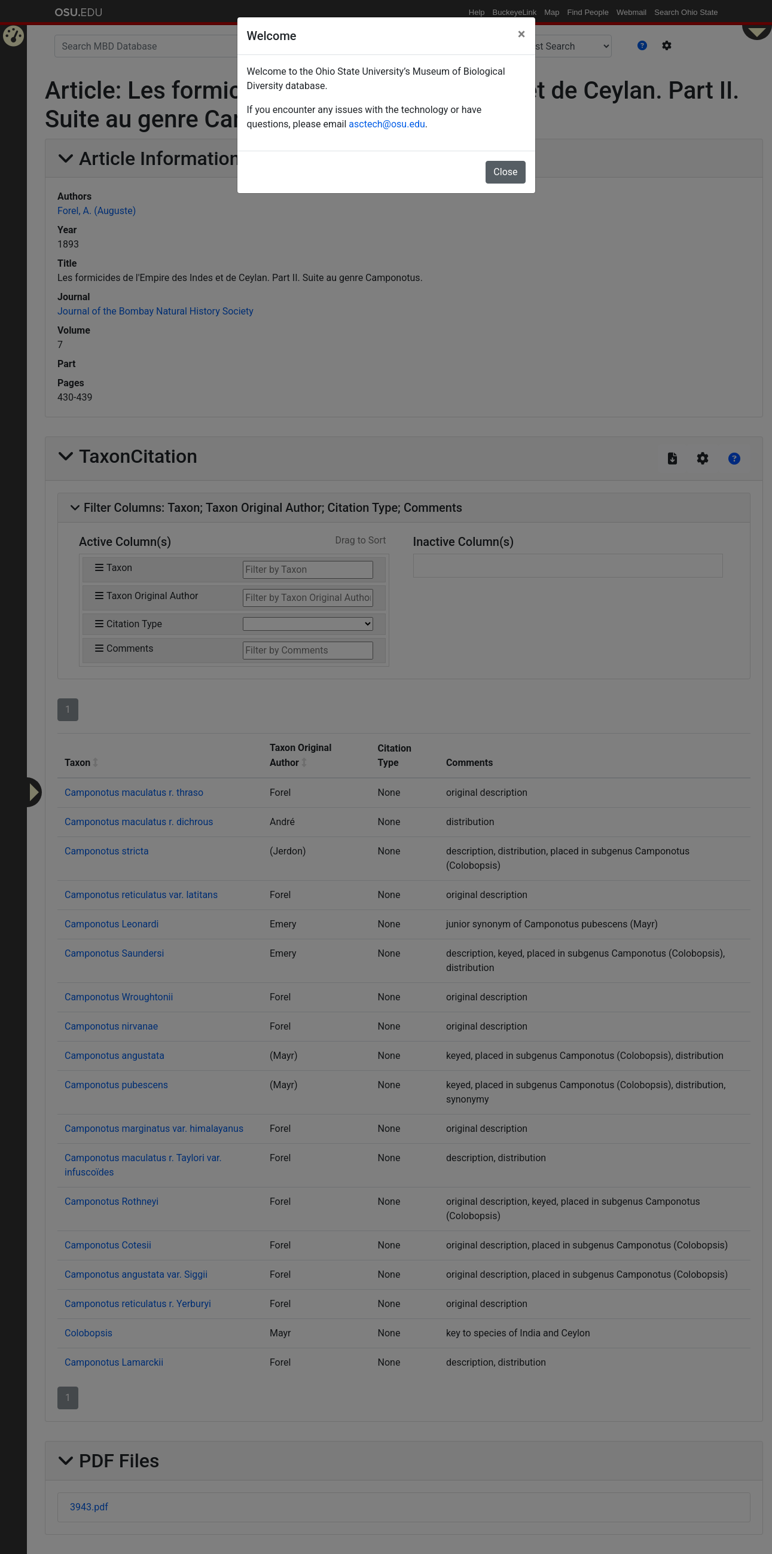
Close (505, 172)
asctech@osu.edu (387, 124)
